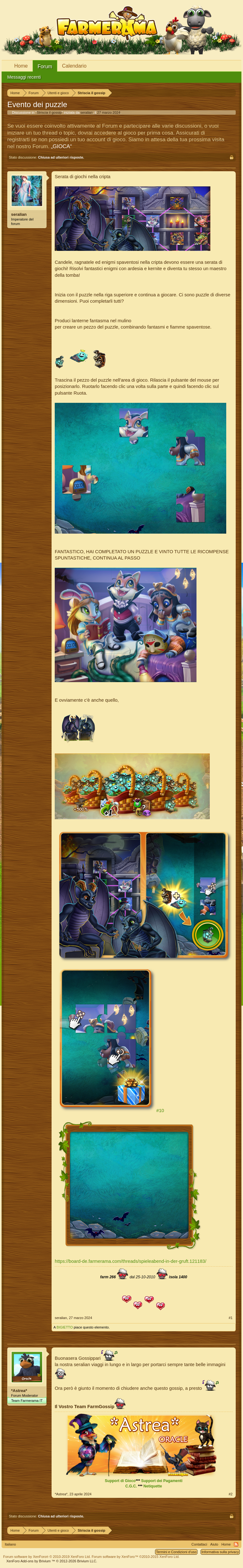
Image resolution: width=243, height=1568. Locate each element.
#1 (231, 1318)
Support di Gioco (120, 1481)
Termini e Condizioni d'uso (176, 1552)
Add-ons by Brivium (51, 1561)
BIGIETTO (65, 1327)
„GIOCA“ (61, 146)
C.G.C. (131, 1486)
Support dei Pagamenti (162, 1481)
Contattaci (199, 1544)
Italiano (10, 1544)
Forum (45, 66)
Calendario (74, 66)
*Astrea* (19, 1390)
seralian (86, 112)
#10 (160, 1110)
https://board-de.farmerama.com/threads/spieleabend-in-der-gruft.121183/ (130, 1261)
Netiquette (152, 1486)
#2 (231, 1494)
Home (21, 66)
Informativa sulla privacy (220, 1552)
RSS (236, 1544)
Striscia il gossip (49, 112)
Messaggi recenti (24, 77)
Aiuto (214, 1544)
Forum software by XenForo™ (136, 1557)
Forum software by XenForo (47, 1557)
